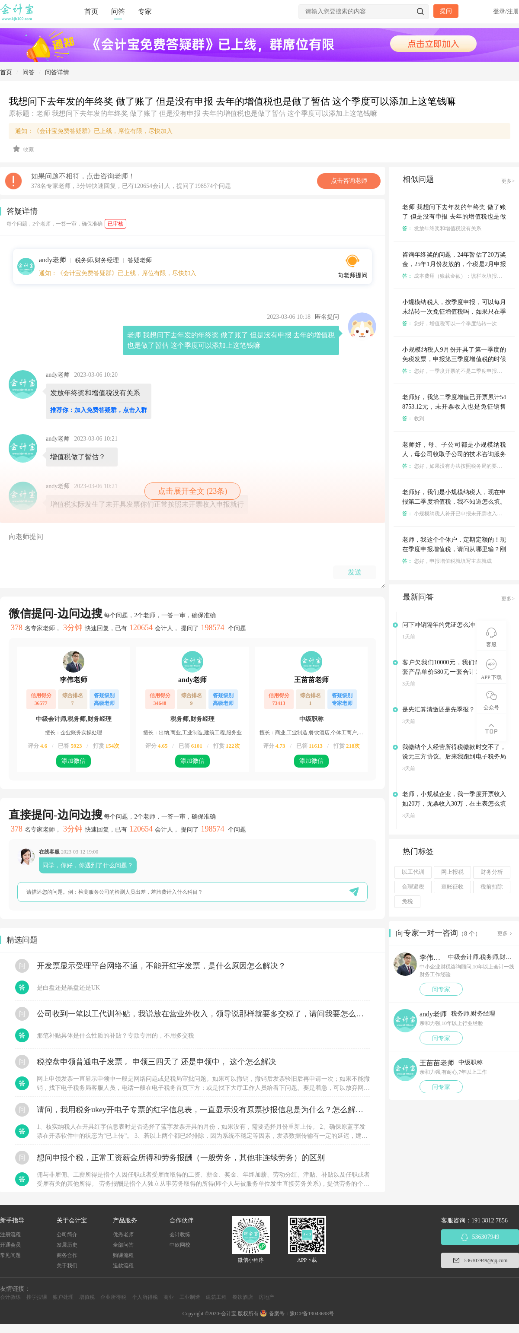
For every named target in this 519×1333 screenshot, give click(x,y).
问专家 (441, 989)
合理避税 (413, 887)
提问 (446, 11)
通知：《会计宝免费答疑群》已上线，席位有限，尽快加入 (94, 131)
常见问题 (10, 1255)
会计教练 (180, 1234)
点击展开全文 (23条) (192, 491)
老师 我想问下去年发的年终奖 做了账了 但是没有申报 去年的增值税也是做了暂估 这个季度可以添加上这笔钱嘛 (454, 216)
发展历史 (67, 1245)
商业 (168, 1297)
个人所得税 (145, 1297)
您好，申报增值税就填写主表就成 (447, 561)
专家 (145, 11)
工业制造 (189, 1297)
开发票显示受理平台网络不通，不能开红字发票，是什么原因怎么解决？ (161, 966)
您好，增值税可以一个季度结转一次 (449, 324)
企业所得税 (113, 1297)
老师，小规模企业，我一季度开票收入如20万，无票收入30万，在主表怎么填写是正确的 (454, 803)
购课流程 (123, 1255)
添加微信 (73, 761)
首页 (91, 11)
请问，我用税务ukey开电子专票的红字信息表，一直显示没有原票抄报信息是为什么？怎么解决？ (203, 1109)
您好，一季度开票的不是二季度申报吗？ (454, 371)
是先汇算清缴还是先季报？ (438, 709)
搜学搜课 (36, 1297)
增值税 (87, 1297)
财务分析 (492, 872)
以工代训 (413, 872)
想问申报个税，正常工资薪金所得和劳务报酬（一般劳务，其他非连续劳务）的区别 (181, 1157)
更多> (508, 181)
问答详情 (57, 72)
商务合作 (67, 1255)
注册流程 (10, 1234)
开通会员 (10, 1245)
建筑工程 (216, 1297)
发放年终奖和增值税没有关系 (441, 228)
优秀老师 (123, 1234)
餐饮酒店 (242, 1297)
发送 (355, 572)
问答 (118, 11)
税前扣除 (492, 887)
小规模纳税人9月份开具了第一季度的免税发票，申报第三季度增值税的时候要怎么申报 (454, 359)
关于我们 (67, 1266)
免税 (407, 901)
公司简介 (67, 1234)
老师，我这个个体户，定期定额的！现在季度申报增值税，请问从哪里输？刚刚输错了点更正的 (454, 549)
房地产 (266, 1297)
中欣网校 (180, 1245)
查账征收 (452, 887)
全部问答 (123, 1245)
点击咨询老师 (349, 181)
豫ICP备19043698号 (312, 1314)
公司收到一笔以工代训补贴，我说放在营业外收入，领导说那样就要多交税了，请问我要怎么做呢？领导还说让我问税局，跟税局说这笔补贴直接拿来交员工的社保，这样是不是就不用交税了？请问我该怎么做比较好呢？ (203, 1013)
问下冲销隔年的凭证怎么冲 (438, 625)
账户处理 (63, 1297)
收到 (413, 419)
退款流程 (123, 1266)
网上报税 (452, 872)
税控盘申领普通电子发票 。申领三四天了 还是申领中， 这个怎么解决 (156, 1061)
